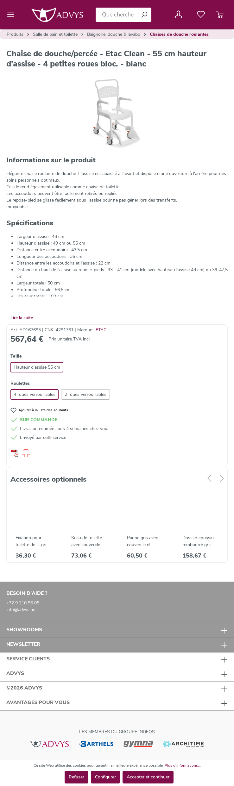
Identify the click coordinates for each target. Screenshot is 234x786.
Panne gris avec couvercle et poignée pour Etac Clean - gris (145, 541)
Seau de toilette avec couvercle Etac (86, 541)
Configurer (105, 777)
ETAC (101, 330)
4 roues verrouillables (34, 394)
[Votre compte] (178, 15)
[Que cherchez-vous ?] (116, 15)
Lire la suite (21, 318)
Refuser (76, 777)
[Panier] (220, 15)
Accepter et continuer (148, 777)
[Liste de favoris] (201, 15)
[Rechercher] (144, 15)
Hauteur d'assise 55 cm (37, 367)
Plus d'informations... (183, 765)
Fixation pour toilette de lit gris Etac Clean (32, 541)
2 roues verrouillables (85, 394)
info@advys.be (20, 610)
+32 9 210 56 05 (22, 603)
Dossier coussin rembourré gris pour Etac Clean (198, 541)
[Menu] (12, 15)
